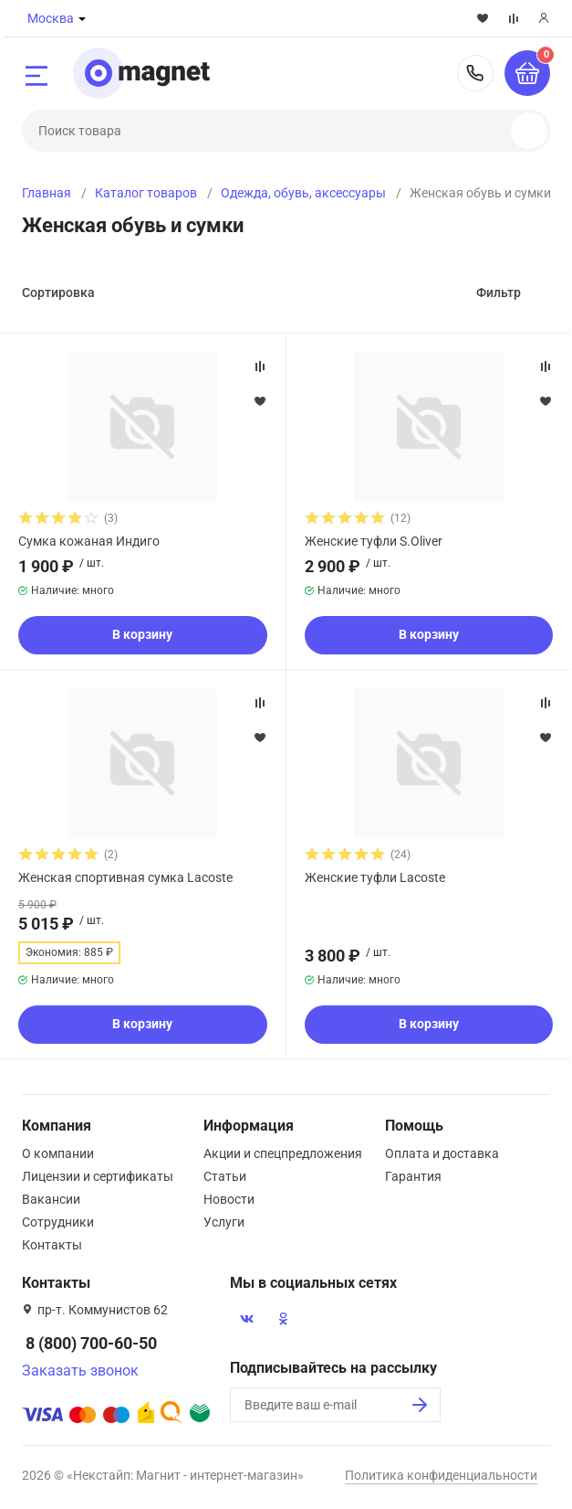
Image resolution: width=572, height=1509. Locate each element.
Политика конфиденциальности (441, 1475)
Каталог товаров (146, 193)
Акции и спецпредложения (282, 1153)
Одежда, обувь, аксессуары (303, 193)
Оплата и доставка (442, 1153)
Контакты (52, 1245)
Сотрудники (58, 1222)
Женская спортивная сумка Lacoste (125, 877)
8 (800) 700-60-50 (475, 73)
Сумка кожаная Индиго (89, 541)
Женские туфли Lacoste (375, 877)
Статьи (224, 1176)
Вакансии (51, 1199)
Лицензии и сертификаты (97, 1176)
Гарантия (413, 1176)
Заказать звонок (80, 1370)
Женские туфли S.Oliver (373, 541)
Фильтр (498, 292)
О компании (58, 1153)
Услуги (223, 1222)
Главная (46, 193)
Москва (50, 18)
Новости (229, 1199)
